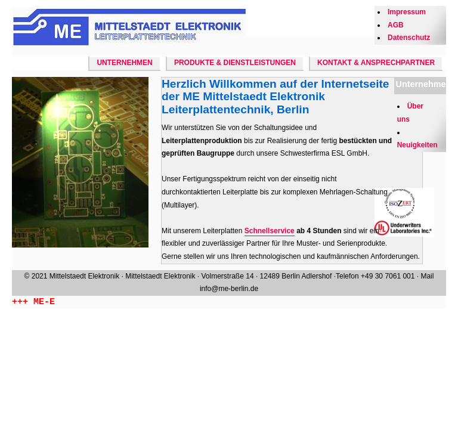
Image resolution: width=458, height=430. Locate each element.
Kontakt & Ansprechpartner (376, 62)
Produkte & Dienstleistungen (235, 62)
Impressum (407, 12)
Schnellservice (270, 231)
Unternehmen (124, 62)
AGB (396, 25)
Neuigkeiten (417, 145)
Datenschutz (409, 37)
